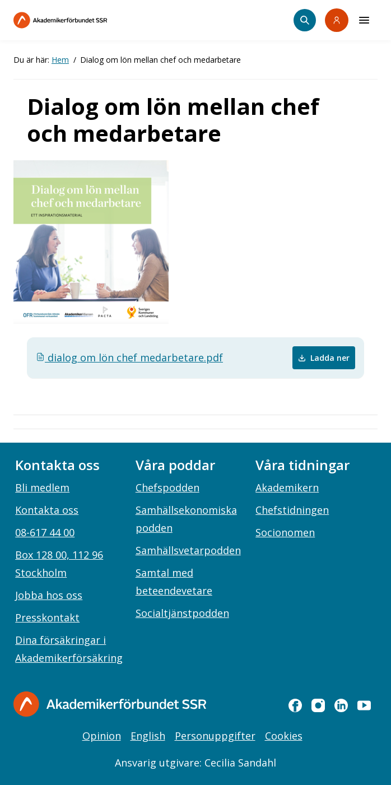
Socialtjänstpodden (182, 613)
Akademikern (287, 487)
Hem (60, 59)
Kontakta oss (46, 510)
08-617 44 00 (45, 532)
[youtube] (364, 705)
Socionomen (285, 532)
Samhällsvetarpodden (188, 550)
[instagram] (318, 705)
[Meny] (364, 20)
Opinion (101, 735)
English (148, 735)
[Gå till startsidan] (109, 704)
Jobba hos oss (48, 595)
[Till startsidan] (84, 20)
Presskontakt (47, 617)
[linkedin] (341, 705)
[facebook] (295, 705)
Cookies (283, 735)
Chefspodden (167, 487)
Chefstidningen (292, 510)
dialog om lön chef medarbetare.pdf (129, 357)
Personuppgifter (215, 735)
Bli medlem (42, 487)
